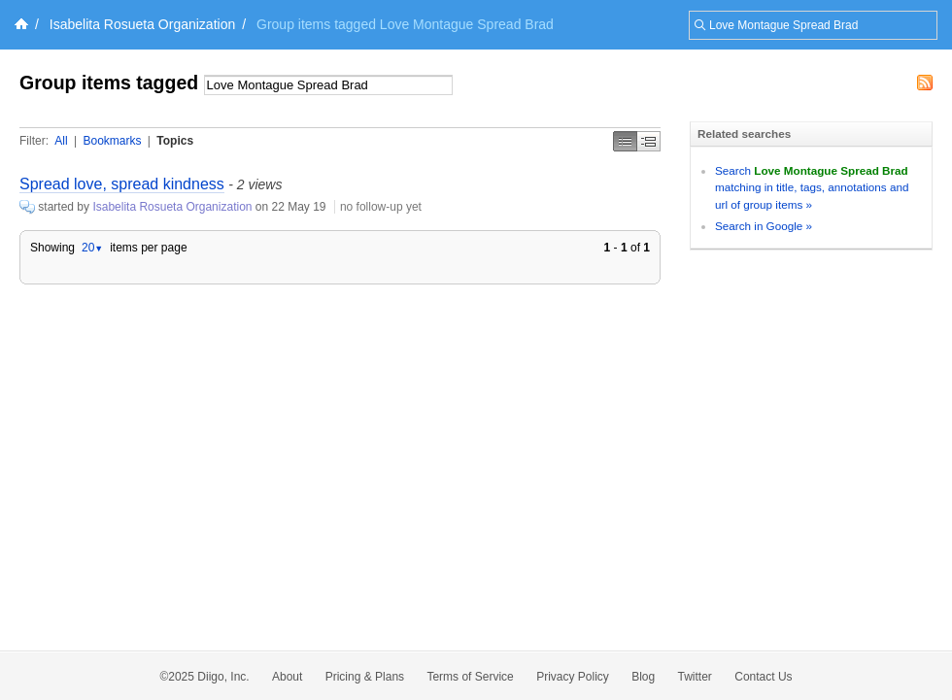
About (287, 676)
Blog (643, 676)
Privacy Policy (572, 676)
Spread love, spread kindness (121, 184)
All (60, 141)
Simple (625, 141)
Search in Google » (763, 225)
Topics (174, 141)
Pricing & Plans (364, 676)
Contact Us (763, 676)
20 (92, 247)
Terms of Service (469, 676)
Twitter (695, 676)
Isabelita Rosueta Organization (142, 24)
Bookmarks (112, 141)
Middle (649, 141)
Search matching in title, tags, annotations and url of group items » (811, 187)
